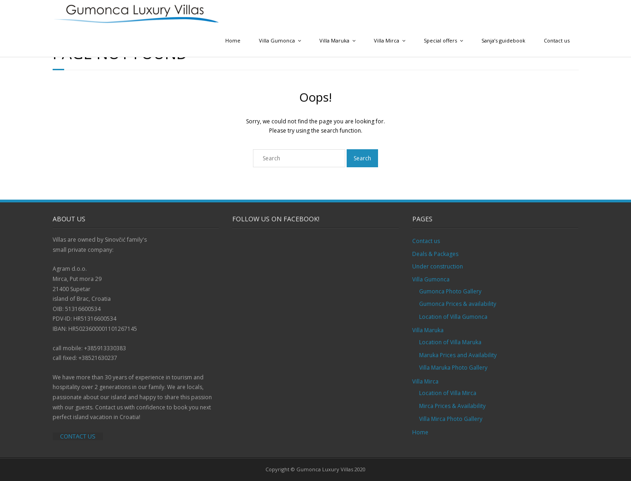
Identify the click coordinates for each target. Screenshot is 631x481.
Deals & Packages (435, 254)
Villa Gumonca (277, 40)
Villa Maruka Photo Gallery (453, 367)
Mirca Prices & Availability (452, 406)
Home (232, 40)
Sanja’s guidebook (503, 40)
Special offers (440, 40)
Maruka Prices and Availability (458, 355)
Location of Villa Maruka (450, 342)
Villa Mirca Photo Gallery (450, 419)
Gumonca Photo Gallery (450, 291)
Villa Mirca (386, 40)
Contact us (557, 40)
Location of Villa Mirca (447, 393)
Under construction (437, 266)
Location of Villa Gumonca (453, 317)
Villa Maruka (334, 40)
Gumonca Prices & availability (457, 304)
